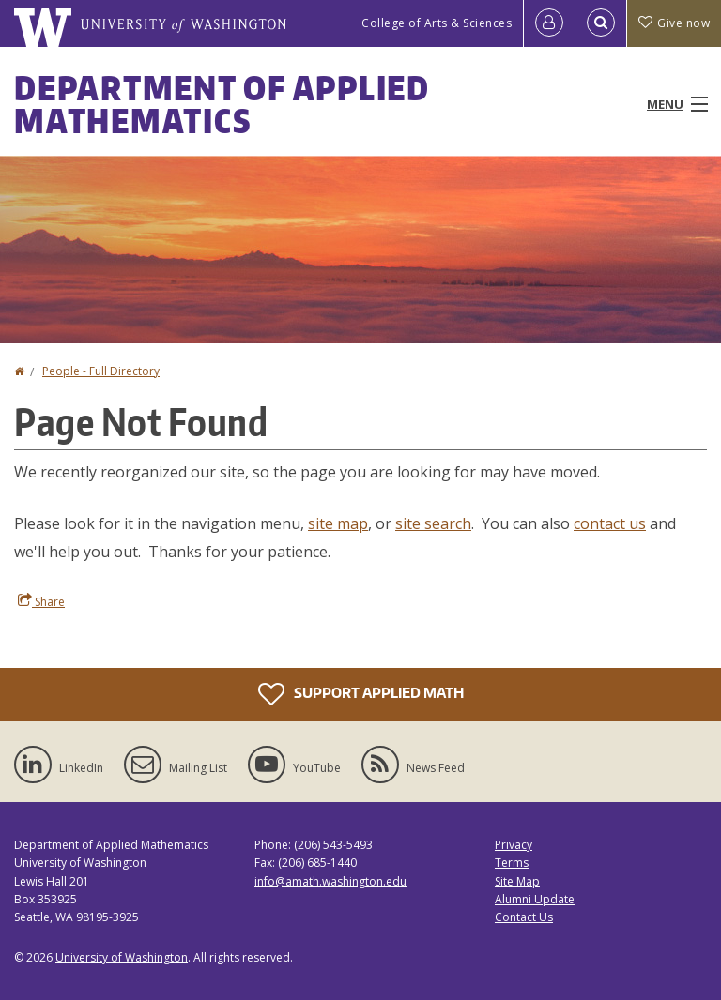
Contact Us (524, 917)
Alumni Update (535, 899)
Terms (512, 863)
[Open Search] (600, 23)
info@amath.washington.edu (330, 881)
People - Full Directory (101, 371)
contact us (610, 523)
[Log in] (549, 23)
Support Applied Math (361, 694)
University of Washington (121, 957)
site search (433, 523)
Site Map (517, 881)
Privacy (513, 845)
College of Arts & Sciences (436, 23)
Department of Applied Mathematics (222, 104)
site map (338, 523)
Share (41, 601)
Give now (674, 23)
